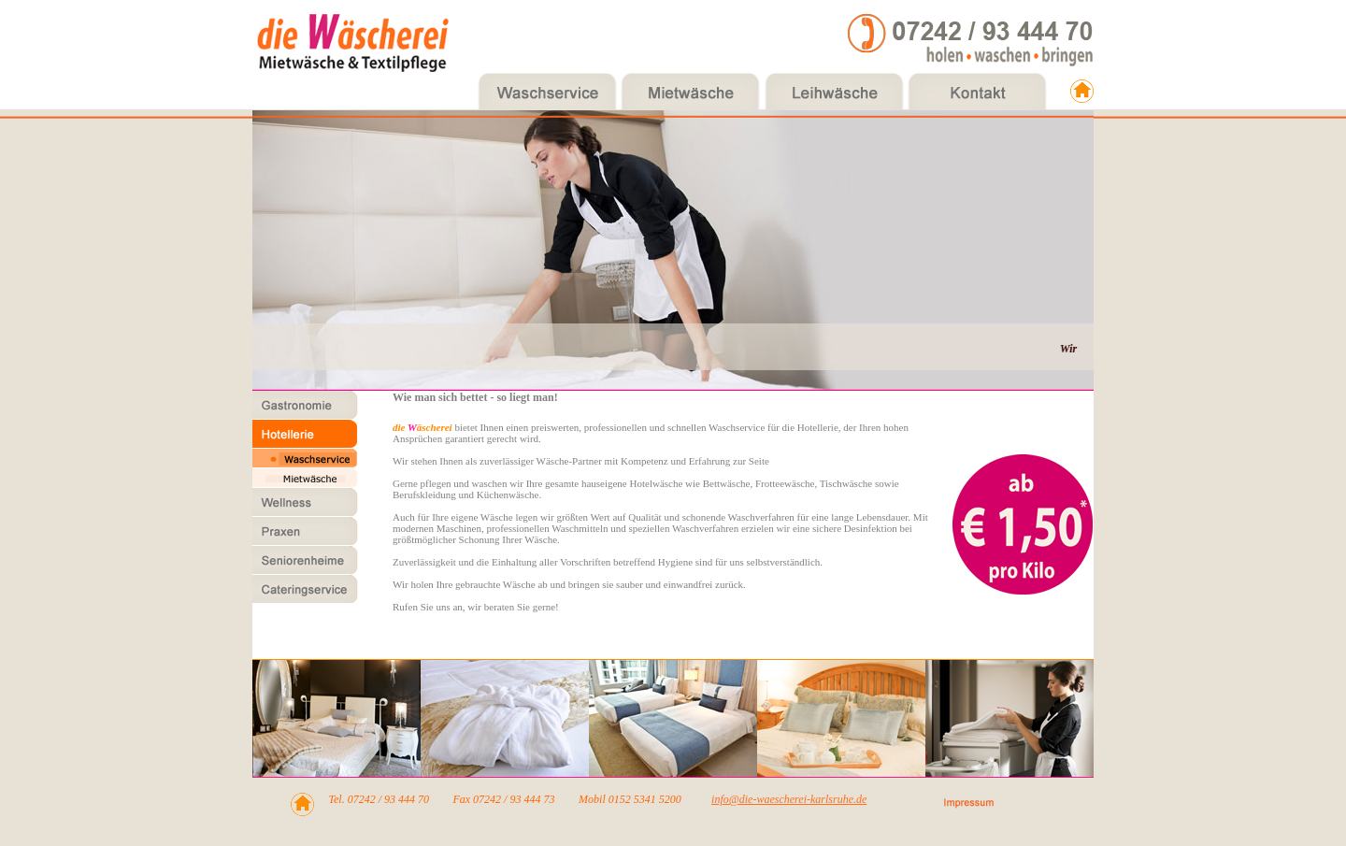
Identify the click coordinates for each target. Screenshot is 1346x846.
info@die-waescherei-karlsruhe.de (788, 799)
